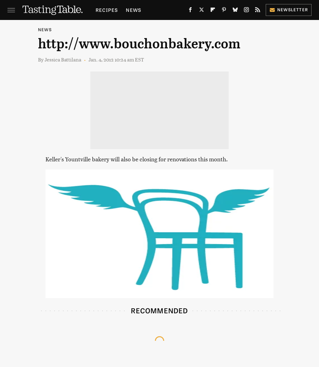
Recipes (107, 9)
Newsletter (288, 9)
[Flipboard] (213, 11)
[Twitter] (201, 11)
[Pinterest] (224, 11)
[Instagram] (246, 11)
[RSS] (258, 11)
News (133, 9)
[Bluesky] (235, 11)
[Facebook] (190, 11)
